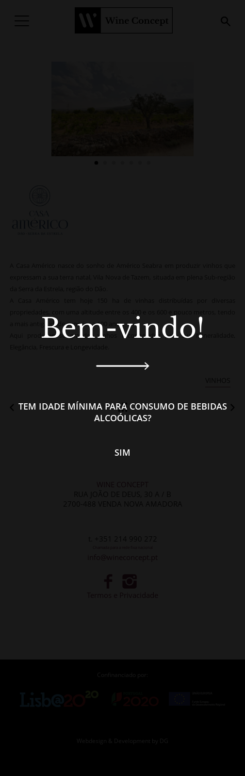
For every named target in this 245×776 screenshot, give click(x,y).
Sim (122, 452)
